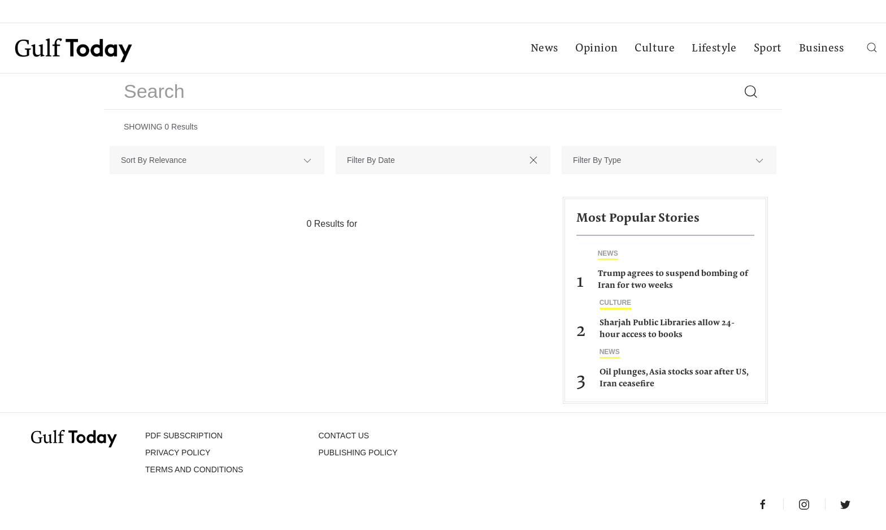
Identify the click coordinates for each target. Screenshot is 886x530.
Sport (768, 48)
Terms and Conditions (194, 469)
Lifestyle (714, 48)
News (544, 48)
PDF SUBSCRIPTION (184, 435)
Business (821, 48)
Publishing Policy (357, 452)
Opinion (596, 48)
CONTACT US (343, 435)
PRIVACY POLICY (177, 452)
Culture (655, 48)
